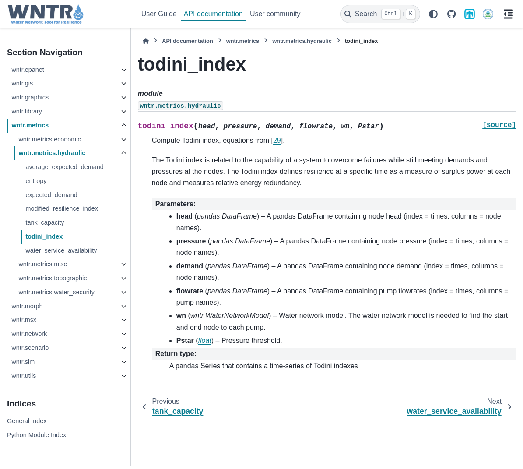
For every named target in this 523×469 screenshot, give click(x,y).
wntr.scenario (30, 347)
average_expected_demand (64, 166)
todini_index (44, 236)
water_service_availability (61, 250)
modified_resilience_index (61, 208)
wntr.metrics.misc (42, 264)
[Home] (146, 41)
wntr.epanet (27, 69)
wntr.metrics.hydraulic (51, 152)
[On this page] (508, 14)
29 (277, 140)
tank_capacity (44, 222)
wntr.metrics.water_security (56, 292)
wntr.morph (26, 306)
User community (275, 14)
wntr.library (26, 111)
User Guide (159, 14)
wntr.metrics (30, 125)
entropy (35, 180)
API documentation (213, 14)
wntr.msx (23, 319)
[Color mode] (433, 14)
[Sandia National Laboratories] (469, 14)
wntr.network (29, 333)
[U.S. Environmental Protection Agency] (488, 14)
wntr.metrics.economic (49, 139)
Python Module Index (36, 434)
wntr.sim (23, 361)
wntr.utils (23, 375)
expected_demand (51, 194)
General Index (26, 420)
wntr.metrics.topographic (52, 278)
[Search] (380, 14)
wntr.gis (22, 83)
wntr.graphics (30, 97)
